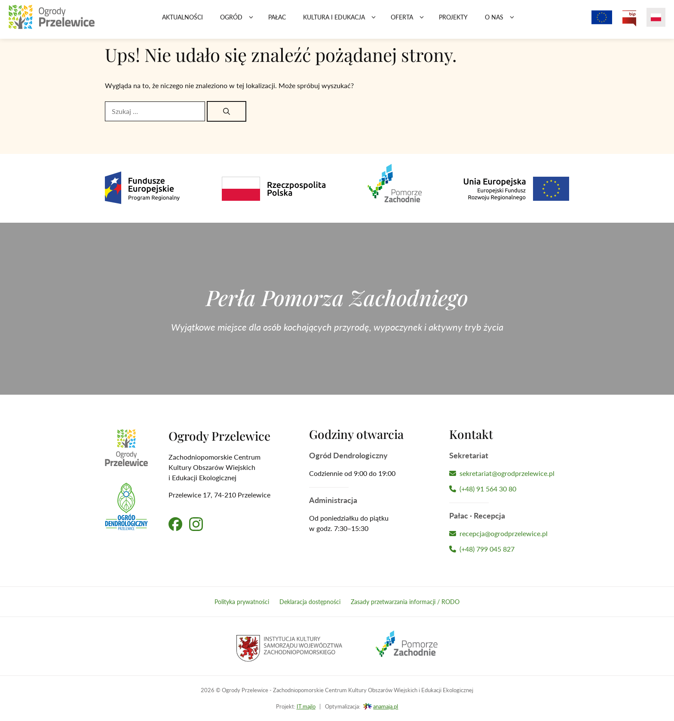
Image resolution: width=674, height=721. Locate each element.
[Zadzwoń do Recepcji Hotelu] (509, 549)
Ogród (240, 21)
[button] (251, 21)
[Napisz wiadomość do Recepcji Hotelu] (509, 533)
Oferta (410, 21)
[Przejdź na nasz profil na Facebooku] (175, 524)
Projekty (453, 21)
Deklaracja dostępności (309, 601)
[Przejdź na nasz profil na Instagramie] (196, 524)
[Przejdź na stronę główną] (52, 21)
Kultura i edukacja (342, 21)
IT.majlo (306, 706)
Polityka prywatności (241, 601)
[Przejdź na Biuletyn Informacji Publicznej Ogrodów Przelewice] (629, 21)
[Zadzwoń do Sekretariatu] (509, 489)
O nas (503, 21)
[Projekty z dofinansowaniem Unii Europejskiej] (601, 21)
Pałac (277, 21)
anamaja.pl (385, 706)
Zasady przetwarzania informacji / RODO (405, 601)
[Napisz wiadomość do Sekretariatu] (509, 473)
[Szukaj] (226, 111)
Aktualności (182, 21)
